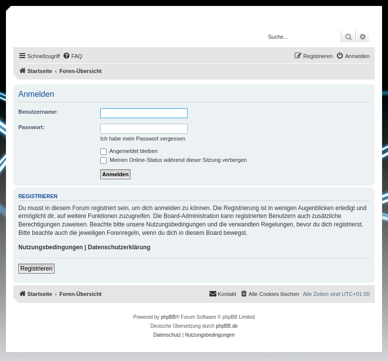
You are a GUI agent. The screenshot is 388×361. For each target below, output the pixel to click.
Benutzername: (38, 112)
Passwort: (31, 127)
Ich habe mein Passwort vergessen (142, 139)
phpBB (168, 317)
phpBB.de (227, 326)
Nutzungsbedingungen (50, 247)
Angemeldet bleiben (129, 151)
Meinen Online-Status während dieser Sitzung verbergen (173, 160)
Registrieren (36, 268)
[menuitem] (72, 56)
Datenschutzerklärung (119, 247)
